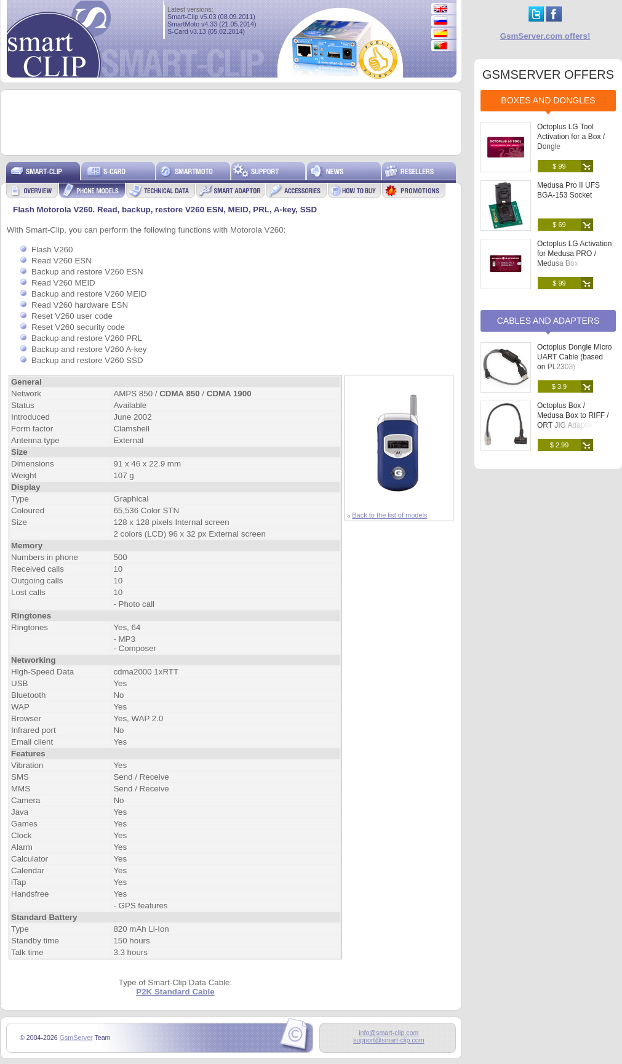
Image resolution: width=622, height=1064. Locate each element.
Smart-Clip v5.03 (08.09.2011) (211, 16)
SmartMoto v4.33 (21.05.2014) (212, 24)
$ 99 (558, 166)
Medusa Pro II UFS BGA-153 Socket (568, 190)
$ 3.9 (559, 386)
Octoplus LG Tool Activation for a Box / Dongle (571, 136)
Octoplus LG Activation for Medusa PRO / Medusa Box (574, 253)
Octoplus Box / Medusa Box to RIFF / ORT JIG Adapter (573, 415)
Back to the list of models (389, 515)
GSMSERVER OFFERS (548, 74)
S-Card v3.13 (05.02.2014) (206, 31)
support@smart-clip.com (389, 1040)
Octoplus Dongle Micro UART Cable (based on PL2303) (574, 357)
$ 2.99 (559, 445)
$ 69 (558, 224)
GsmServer (76, 1037)
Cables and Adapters (548, 321)
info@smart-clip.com (388, 1032)
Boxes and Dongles (548, 100)
